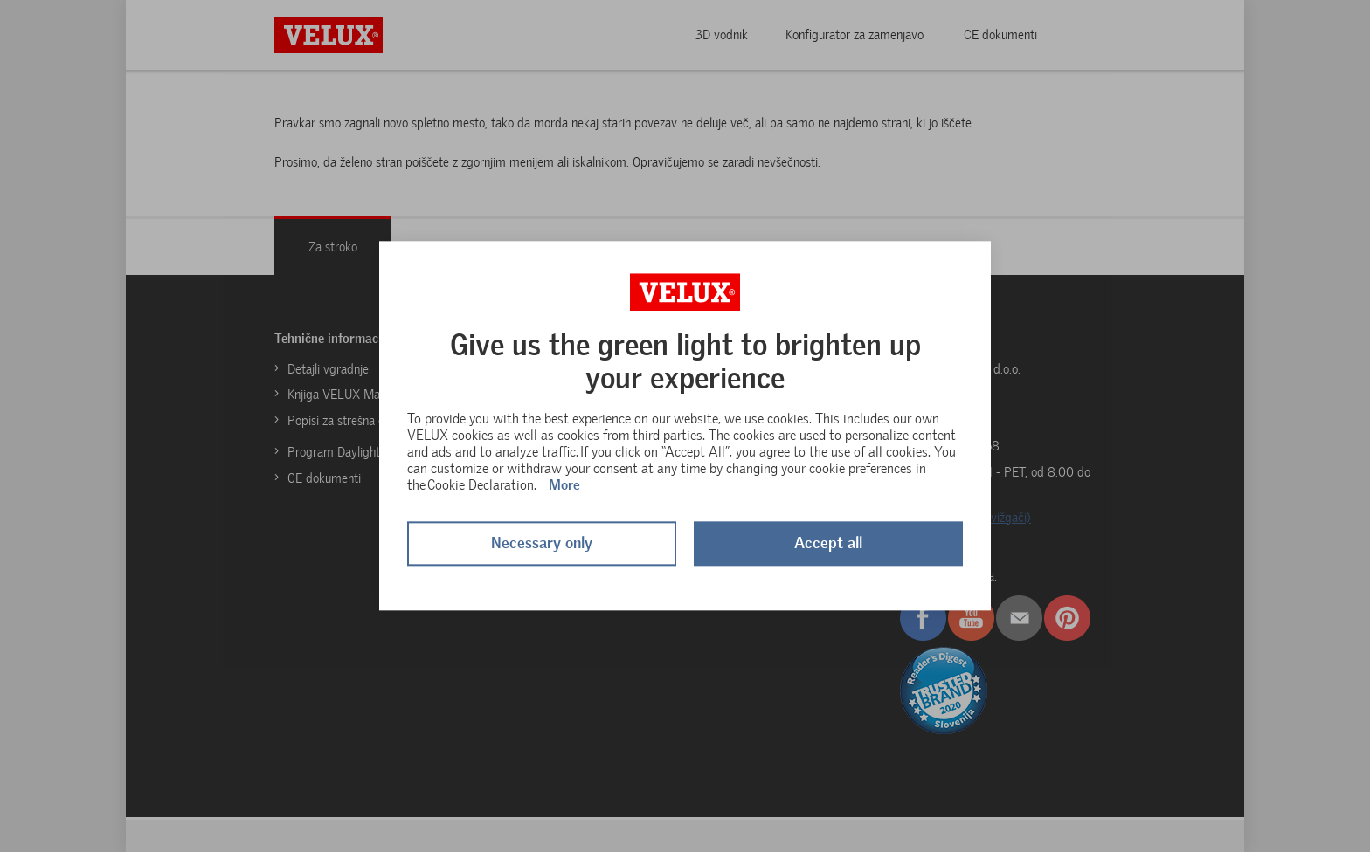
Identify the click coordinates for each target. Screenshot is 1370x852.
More (564, 485)
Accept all (828, 543)
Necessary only (541, 543)
